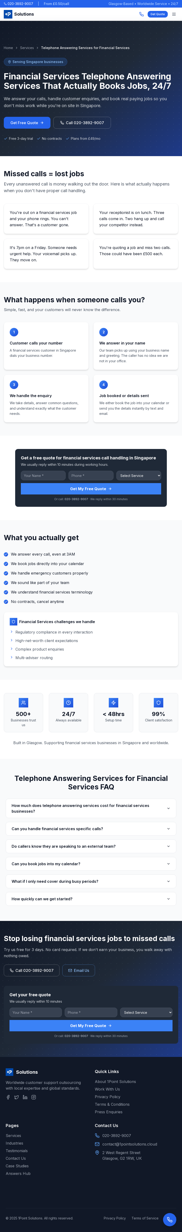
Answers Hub (18, 1173)
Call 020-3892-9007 (82, 122)
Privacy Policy (107, 1096)
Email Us (78, 970)
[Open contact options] (169, 1219)
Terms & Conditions (112, 1104)
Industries (14, 1143)
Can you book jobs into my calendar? (91, 863)
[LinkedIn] (25, 1097)
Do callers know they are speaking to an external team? (91, 846)
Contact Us (16, 1158)
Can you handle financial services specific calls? (91, 828)
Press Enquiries (109, 1112)
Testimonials (17, 1150)
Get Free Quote (27, 122)
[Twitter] (16, 1097)
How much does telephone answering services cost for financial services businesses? (91, 808)
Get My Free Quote (91, 488)
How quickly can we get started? (91, 899)
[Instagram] (33, 1097)
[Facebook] (8, 1097)
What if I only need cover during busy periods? (91, 881)
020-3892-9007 (18, 4)
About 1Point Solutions (115, 1081)
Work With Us (107, 1089)
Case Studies (17, 1166)
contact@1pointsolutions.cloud (129, 1144)
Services (27, 48)
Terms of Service (145, 1218)
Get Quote (157, 14)
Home (8, 48)
